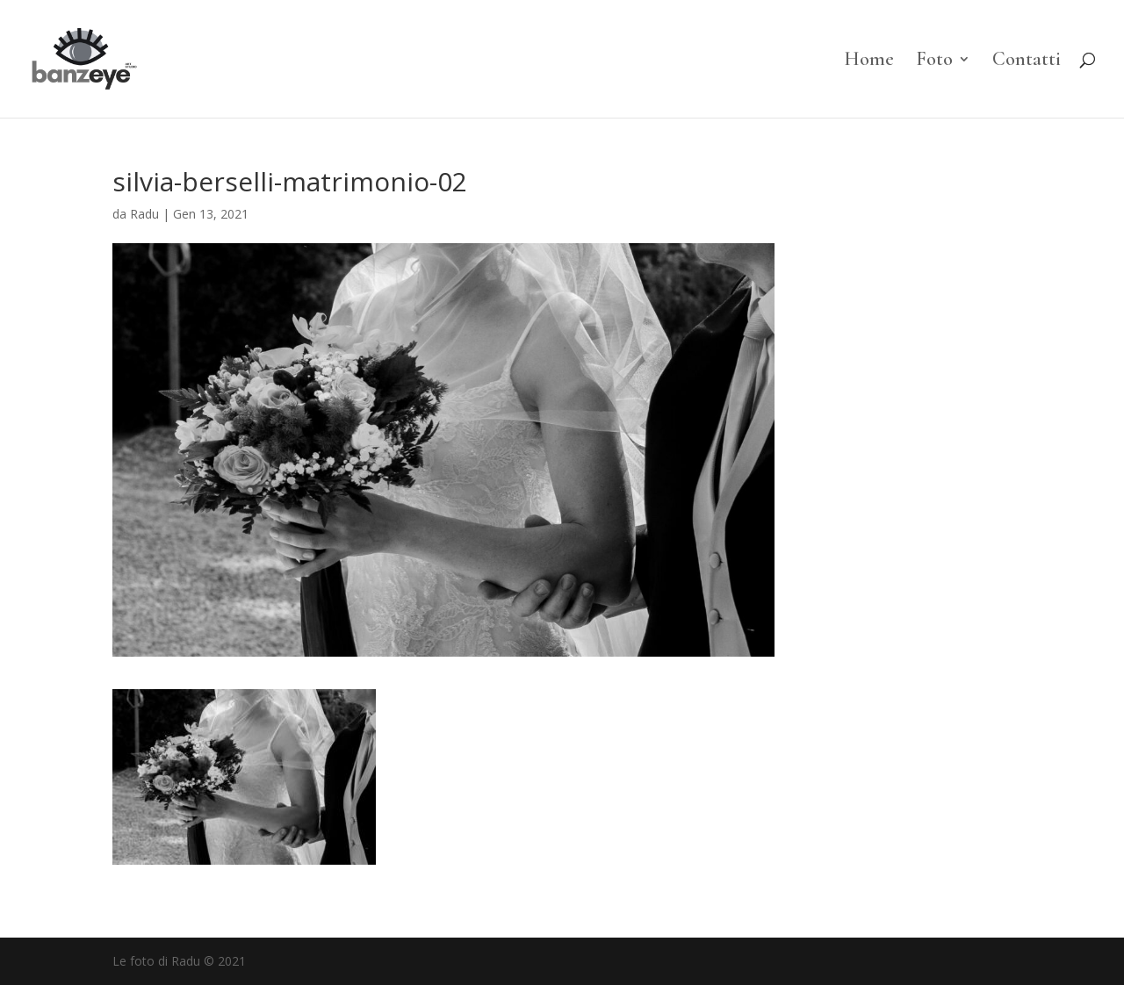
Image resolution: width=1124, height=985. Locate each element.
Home (869, 61)
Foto (934, 61)
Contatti (1026, 61)
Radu (144, 213)
